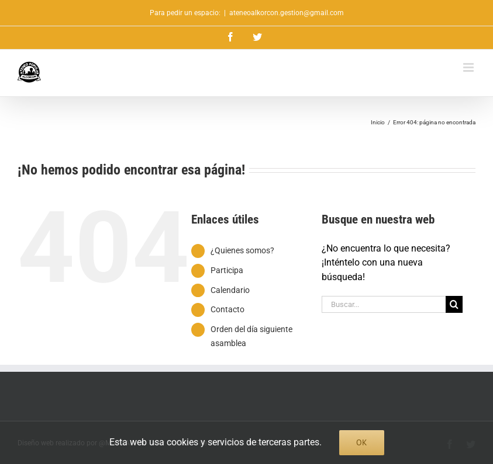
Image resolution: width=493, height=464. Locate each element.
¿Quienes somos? (242, 250)
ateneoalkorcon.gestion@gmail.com (286, 13)
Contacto (227, 309)
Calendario (230, 290)
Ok (361, 442)
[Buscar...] (384, 304)
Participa (227, 270)
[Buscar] (454, 304)
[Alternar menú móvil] (469, 67)
